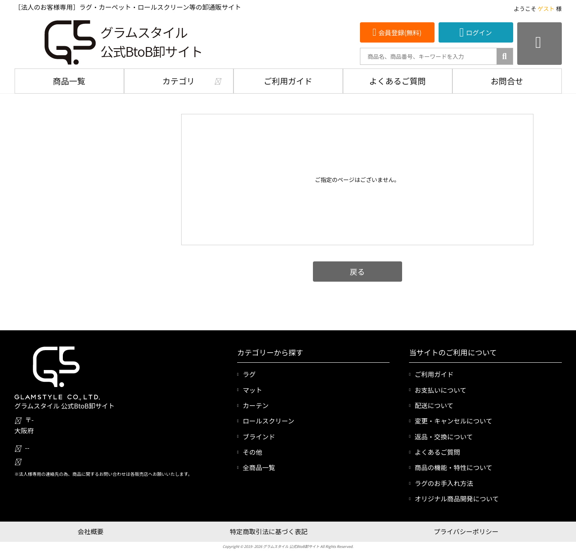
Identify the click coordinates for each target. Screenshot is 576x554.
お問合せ (507, 81)
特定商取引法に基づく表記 (269, 531)
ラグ (249, 374)
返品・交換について (444, 436)
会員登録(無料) (400, 32)
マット (252, 390)
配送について (434, 405)
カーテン (256, 405)
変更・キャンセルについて (453, 421)
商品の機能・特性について (453, 467)
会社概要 (90, 531)
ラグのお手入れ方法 (444, 483)
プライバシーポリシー (466, 531)
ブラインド (259, 436)
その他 (252, 452)
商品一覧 (69, 81)
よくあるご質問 (397, 81)
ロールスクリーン (268, 421)
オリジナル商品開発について (457, 498)
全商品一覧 (259, 467)
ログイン (479, 32)
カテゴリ (179, 81)
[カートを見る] (539, 43)
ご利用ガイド (288, 81)
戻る (357, 271)
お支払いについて (441, 390)
